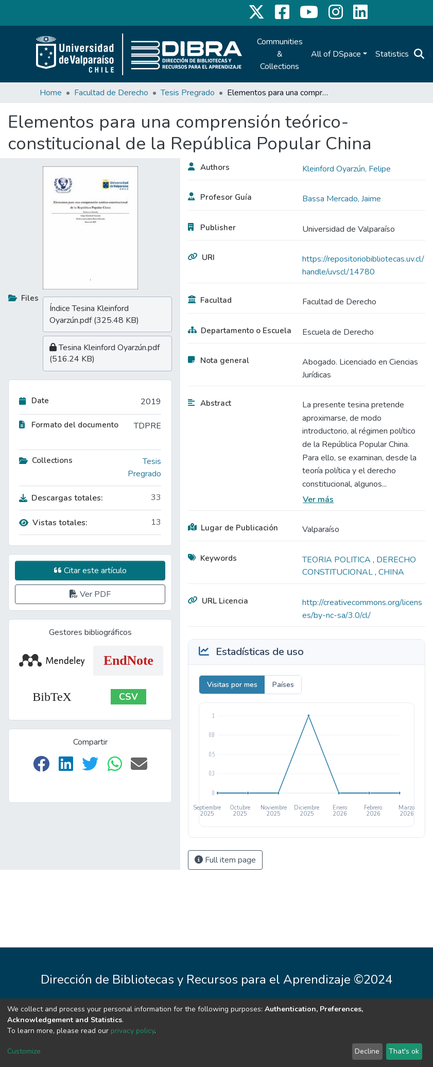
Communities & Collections (280, 54)
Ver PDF (90, 594)
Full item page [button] (225, 860)
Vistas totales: (53, 522)
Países (283, 685)
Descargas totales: (61, 498)
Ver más (318, 499)
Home (51, 92)
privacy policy (132, 1031)
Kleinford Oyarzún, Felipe (346, 169)
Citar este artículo (90, 570)
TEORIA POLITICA (337, 559)
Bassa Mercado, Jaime (341, 198)
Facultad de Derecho (111, 92)
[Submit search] (419, 54)
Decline (367, 1051)
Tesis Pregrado (188, 92)
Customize (24, 1051)
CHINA (391, 572)
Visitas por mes (232, 685)
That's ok (404, 1051)
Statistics (392, 54)
